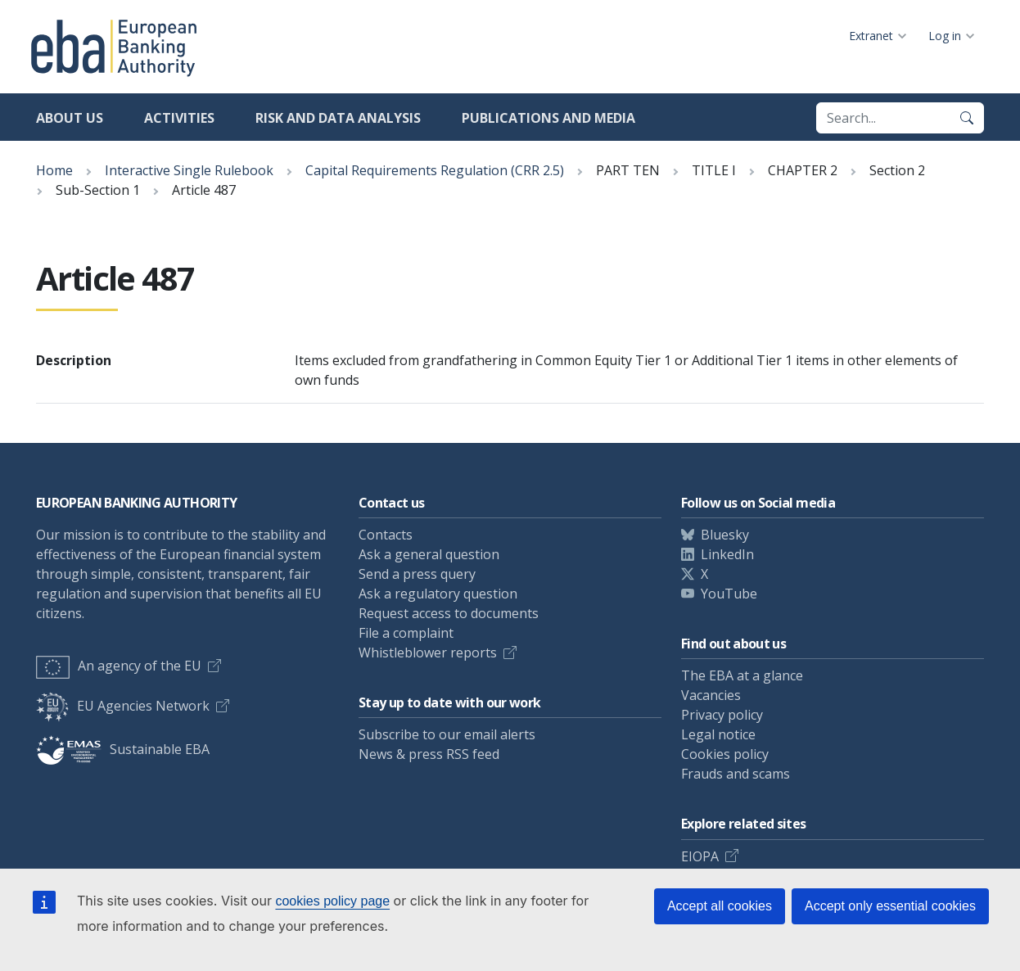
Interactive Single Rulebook (189, 170)
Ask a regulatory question (438, 594)
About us (69, 118)
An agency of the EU (118, 666)
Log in (944, 35)
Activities (179, 118)
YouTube (729, 594)
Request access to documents (449, 613)
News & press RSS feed (429, 754)
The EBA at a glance (742, 675)
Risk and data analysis (338, 118)
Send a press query (417, 574)
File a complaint (406, 633)
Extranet (871, 35)
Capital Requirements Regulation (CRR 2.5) (434, 170)
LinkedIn (727, 554)
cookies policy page (332, 901)
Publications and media (548, 118)
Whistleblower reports (428, 653)
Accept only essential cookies (890, 906)
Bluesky (725, 535)
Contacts (386, 535)
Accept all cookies (719, 906)
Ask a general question (429, 554)
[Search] (967, 117)
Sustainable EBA (123, 749)
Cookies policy (725, 754)
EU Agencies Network (123, 706)
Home (54, 170)
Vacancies (711, 695)
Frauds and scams (735, 774)
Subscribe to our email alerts (447, 734)
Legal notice (718, 734)
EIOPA (700, 856)
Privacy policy (722, 715)
